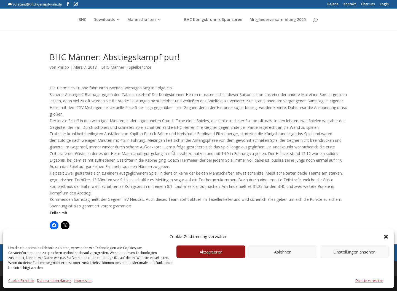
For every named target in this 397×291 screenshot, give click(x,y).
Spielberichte (140, 67)
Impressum (83, 280)
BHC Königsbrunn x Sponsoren (213, 20)
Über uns (368, 4)
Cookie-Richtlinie (21, 280)
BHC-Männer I (114, 67)
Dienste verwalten (369, 280)
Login (384, 4)
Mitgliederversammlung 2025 (278, 20)
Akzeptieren (211, 252)
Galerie (333, 4)
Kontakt (350, 4)
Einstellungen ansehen (354, 252)
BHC (82, 20)
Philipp (63, 67)
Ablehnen (282, 252)
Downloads (104, 20)
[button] (386, 236)
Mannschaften (141, 20)
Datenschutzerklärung (54, 280)
